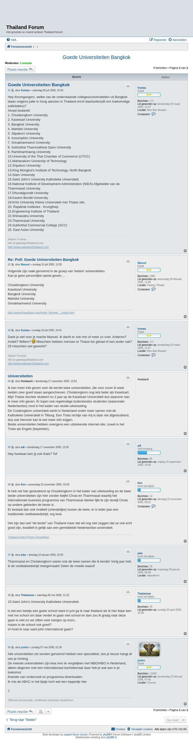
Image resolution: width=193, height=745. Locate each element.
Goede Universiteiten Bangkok (96, 57)
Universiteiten (20, 376)
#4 (9, 381)
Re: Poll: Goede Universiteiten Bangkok (43, 259)
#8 (9, 595)
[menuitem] (11, 40)
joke (139, 553)
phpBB (107, 734)
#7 (9, 554)
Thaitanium (144, 593)
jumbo (141, 660)
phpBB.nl (112, 737)
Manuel (141, 263)
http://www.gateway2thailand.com (28, 247)
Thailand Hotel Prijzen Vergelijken (28, 537)
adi (139, 445)
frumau (141, 87)
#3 (9, 330)
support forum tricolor (75, 734)
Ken (139, 483)
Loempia (26, 63)
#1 (9, 90)
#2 (9, 264)
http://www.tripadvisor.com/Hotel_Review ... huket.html (41, 312)
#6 (9, 484)
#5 (9, 447)
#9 (9, 647)
